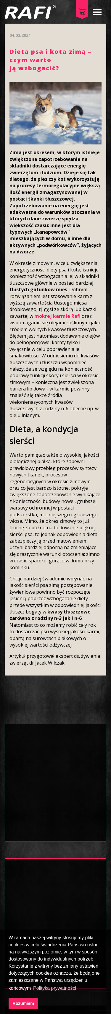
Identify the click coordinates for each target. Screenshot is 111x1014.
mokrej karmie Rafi (57, 316)
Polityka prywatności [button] (54, 988)
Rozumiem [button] (23, 1003)
